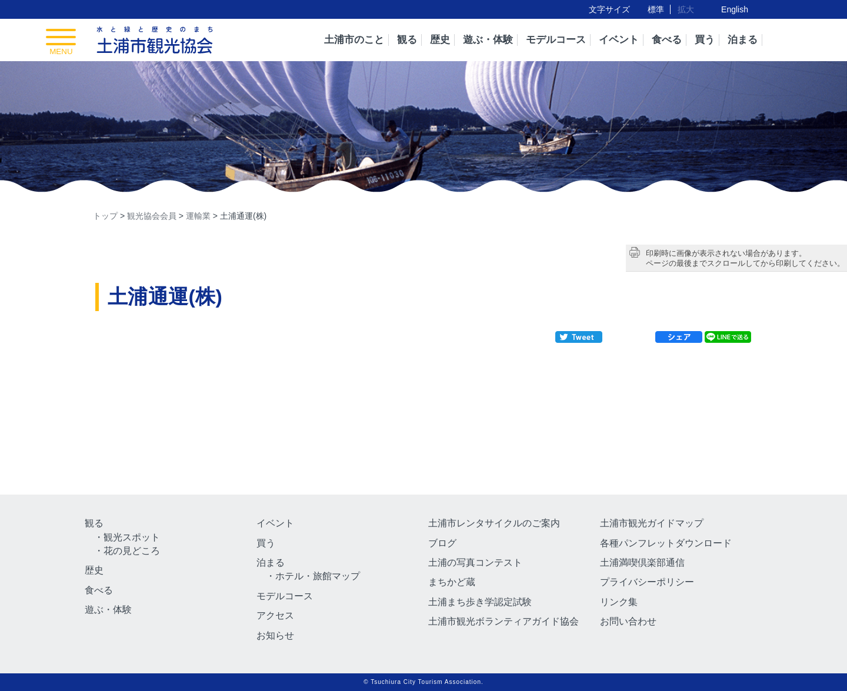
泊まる (743, 39)
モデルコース (556, 39)
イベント (619, 39)
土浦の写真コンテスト (475, 563)
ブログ (442, 543)
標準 (656, 9)
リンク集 (619, 602)
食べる (667, 39)
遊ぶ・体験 (488, 39)
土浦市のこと (354, 39)
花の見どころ (132, 551)
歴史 (440, 39)
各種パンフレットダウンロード (666, 543)
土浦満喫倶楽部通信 (642, 563)
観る (407, 39)
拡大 (686, 9)
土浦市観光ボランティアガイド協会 (503, 621)
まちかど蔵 (451, 582)
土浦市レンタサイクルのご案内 (494, 523)
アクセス (275, 615)
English (734, 9)
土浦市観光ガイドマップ (651, 523)
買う (705, 39)
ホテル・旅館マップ (317, 576)
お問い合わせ (628, 621)
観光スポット (132, 537)
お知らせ (275, 635)
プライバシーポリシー (647, 582)
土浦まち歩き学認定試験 (480, 602)
